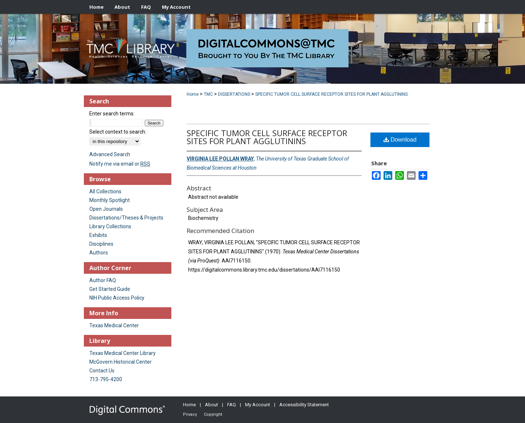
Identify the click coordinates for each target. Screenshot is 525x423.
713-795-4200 (105, 379)
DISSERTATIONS (234, 94)
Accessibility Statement (304, 404)
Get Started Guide (109, 289)
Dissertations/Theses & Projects (126, 218)
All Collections (105, 191)
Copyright (213, 414)
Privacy (190, 414)
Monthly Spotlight (109, 200)
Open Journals (106, 209)
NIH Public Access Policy (116, 298)
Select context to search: (117, 132)
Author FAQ (102, 280)
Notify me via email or (119, 164)
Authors (98, 253)
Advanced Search (109, 154)
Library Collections (110, 226)
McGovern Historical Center (120, 362)
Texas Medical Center (114, 325)
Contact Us (101, 370)
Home (193, 94)
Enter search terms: (112, 113)
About (211, 404)
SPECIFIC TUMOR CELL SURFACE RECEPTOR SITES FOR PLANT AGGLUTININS (331, 94)
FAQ (231, 404)
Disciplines (101, 244)
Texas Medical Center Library (122, 353)
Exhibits (98, 235)
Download (400, 140)
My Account (257, 404)
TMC (208, 94)
